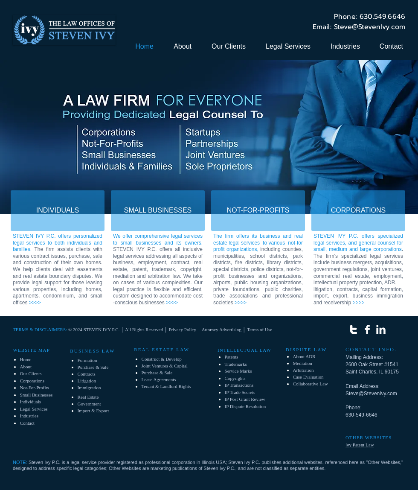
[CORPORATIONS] (358, 210)
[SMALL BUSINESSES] (158, 210)
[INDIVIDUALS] (57, 210)
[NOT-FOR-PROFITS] (258, 210)
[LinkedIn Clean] (381, 329)
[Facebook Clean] (367, 329)
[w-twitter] (353, 329)
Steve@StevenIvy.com (371, 394)
